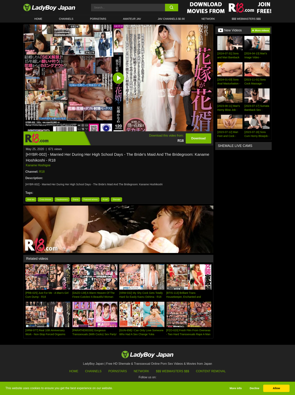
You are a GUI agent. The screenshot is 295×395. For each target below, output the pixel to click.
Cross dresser (45, 199)
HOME (38, 18)
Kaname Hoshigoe (38, 165)
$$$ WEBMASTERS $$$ (246, 18)
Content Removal (211, 371)
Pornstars (98, 18)
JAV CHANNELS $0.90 (171, 18)
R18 (42, 171)
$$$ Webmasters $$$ (172, 371)
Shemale (116, 199)
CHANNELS (66, 18)
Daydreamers (62, 199)
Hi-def (105, 199)
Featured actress (91, 199)
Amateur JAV (132, 18)
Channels (93, 371)
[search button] (171, 7)
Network (208, 18)
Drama (75, 199)
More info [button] (236, 388)
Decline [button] (254, 388)
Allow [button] (276, 388)
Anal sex (30, 199)
